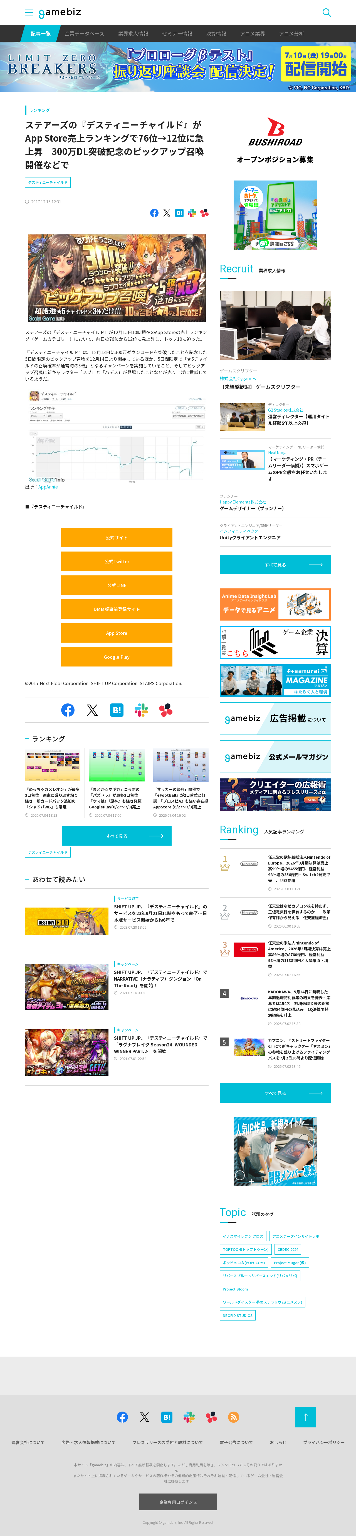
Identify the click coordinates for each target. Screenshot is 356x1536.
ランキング (39, 110)
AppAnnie (48, 486)
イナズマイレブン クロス (243, 1236)
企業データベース (84, 33)
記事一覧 (41, 33)
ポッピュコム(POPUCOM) (244, 1262)
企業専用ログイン (178, 1502)
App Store (116, 633)
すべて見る (117, 836)
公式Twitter (117, 561)
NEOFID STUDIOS (238, 1315)
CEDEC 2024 (288, 1249)
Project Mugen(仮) (290, 1262)
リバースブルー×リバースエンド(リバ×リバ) (260, 1275)
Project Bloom (235, 1289)
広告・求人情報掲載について (88, 1442)
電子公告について (236, 1442)
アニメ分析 (291, 33)
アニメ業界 (252, 33)
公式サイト (117, 537)
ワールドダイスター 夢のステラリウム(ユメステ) (262, 1302)
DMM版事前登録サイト (116, 609)
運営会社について (28, 1442)
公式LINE (117, 585)
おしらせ (278, 1442)
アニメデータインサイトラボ (295, 1236)
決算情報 (216, 33)
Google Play (117, 656)
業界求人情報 (133, 33)
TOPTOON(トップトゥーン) (246, 1249)
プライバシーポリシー (324, 1442)
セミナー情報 (177, 33)
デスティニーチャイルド (48, 182)
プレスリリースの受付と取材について (167, 1442)
